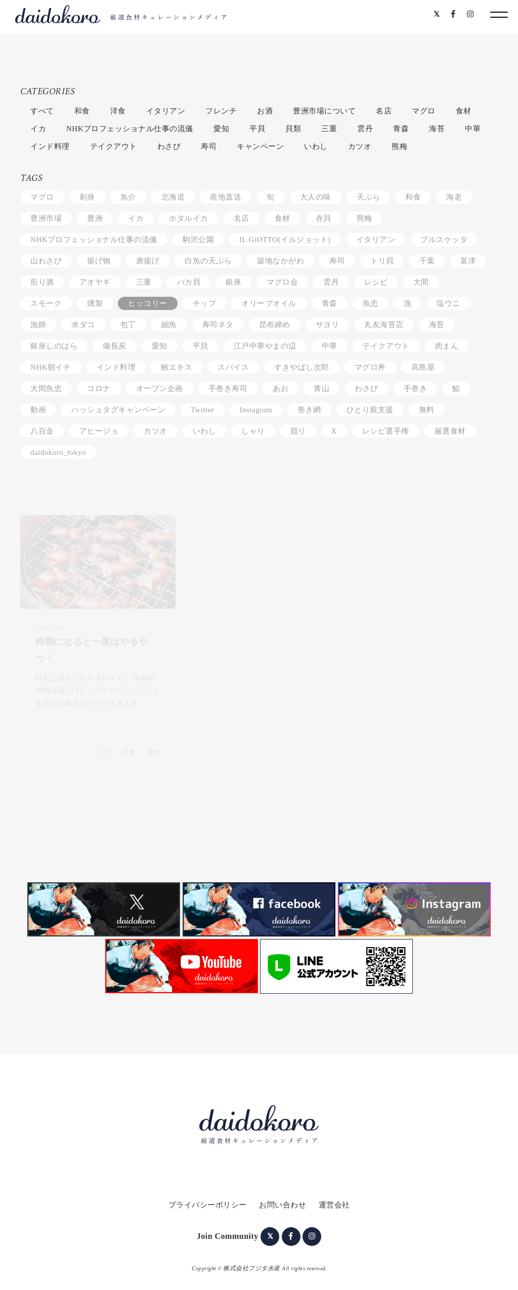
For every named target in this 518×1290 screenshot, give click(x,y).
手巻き (415, 388)
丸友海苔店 (384, 325)
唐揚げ (148, 261)
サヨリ (327, 325)
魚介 (128, 197)
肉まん (447, 346)
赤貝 (323, 218)
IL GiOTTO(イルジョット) (285, 240)
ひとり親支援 (370, 410)
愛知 (221, 129)
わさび (169, 146)
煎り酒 (42, 282)
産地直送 (225, 197)
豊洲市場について (324, 111)
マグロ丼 (370, 367)
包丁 (128, 325)
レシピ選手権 (385, 431)
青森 (401, 129)
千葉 (427, 261)
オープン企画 (159, 388)
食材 (463, 111)
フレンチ (221, 111)
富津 (468, 261)
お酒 (265, 111)
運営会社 (334, 1205)
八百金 (42, 431)
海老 (454, 197)
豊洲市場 (46, 218)
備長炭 (114, 346)
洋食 (118, 111)
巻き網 (309, 410)
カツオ (360, 146)
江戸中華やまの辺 (265, 346)
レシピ (376, 282)
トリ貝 (382, 261)
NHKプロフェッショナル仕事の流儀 (129, 129)
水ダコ (83, 325)
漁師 (38, 325)
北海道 (173, 197)
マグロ (424, 111)
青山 (321, 388)
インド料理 (50, 146)
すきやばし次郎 (301, 367)
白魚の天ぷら (208, 261)
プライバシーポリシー (207, 1205)
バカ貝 (189, 282)
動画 (38, 410)
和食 (82, 111)
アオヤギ (95, 282)
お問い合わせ (282, 1205)
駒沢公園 (198, 240)
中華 (473, 129)
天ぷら (368, 197)
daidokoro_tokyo (58, 452)
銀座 (233, 282)
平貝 (257, 129)
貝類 (293, 129)
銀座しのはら (53, 346)
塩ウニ (448, 303)
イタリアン (166, 111)
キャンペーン (260, 146)
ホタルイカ (188, 218)
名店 (384, 111)
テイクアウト (113, 146)
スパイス (233, 367)
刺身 (87, 197)
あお (280, 388)
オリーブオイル (268, 303)
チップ (205, 303)
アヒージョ (99, 431)
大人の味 (315, 197)
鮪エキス (176, 367)
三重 (329, 129)
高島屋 (423, 367)
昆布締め (274, 325)
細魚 (169, 325)
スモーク (46, 303)
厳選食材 (450, 431)
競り (298, 431)
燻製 (95, 303)
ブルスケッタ (443, 240)
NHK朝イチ (50, 367)
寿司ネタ (218, 325)
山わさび (46, 261)
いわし (316, 146)
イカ (38, 129)
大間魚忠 (46, 388)
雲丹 (365, 129)
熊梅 (399, 146)
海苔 (437, 129)
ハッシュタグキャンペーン (118, 410)
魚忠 (370, 303)
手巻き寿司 (228, 388)
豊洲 (95, 218)
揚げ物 (99, 261)
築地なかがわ (280, 261)
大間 (421, 282)
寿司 (209, 146)
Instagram (256, 410)
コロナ (99, 388)
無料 (427, 410)
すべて (42, 111)
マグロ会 (282, 282)
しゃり (253, 431)
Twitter (202, 410)
